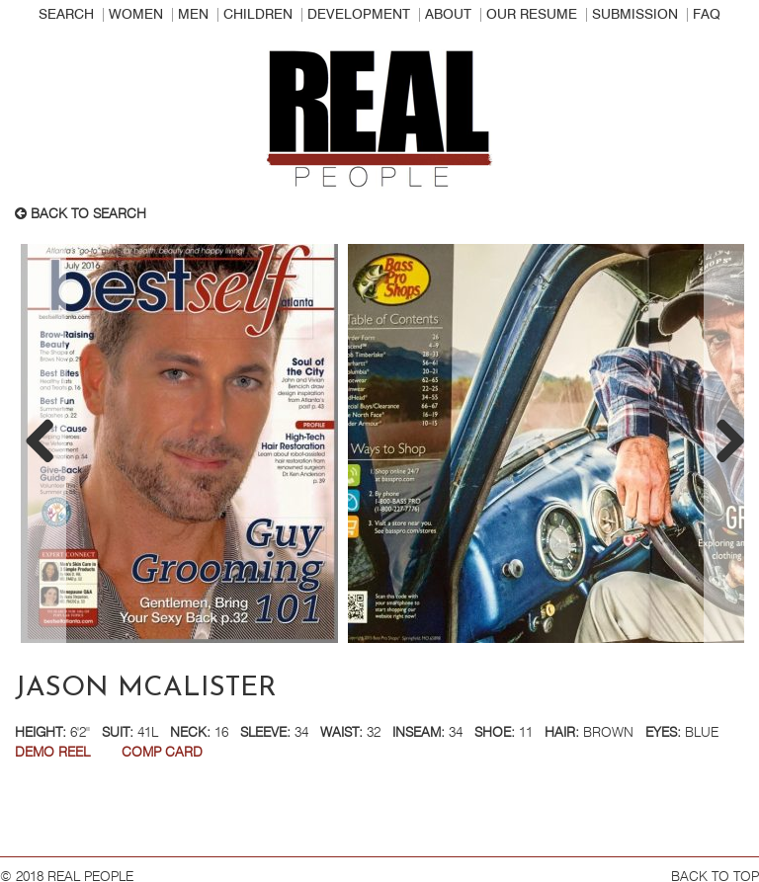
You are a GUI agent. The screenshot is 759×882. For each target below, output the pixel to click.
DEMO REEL (52, 753)
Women (136, 15)
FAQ (706, 15)
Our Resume (531, 15)
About (448, 15)
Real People (379, 119)
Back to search (80, 214)
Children (258, 15)
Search (66, 15)
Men (193, 15)
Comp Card (162, 753)
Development (358, 15)
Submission (635, 15)
